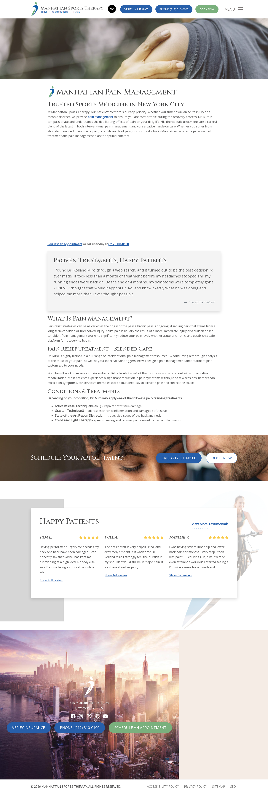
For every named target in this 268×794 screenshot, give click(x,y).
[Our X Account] (89, 716)
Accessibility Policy (163, 786)
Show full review (51, 580)
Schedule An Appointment (140, 727)
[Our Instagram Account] (80, 716)
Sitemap (218, 786)
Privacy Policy (195, 786)
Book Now (207, 9)
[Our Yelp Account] (97, 716)
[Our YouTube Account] (105, 716)
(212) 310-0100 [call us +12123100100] (118, 244)
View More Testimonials (210, 524)
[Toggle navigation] (233, 9)
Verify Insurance (136, 9)
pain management (100, 117)
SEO (233, 786)
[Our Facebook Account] (72, 716)
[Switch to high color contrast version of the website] (111, 9)
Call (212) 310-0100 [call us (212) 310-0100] (179, 457)
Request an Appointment (64, 244)
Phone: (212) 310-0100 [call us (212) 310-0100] (173, 9)
